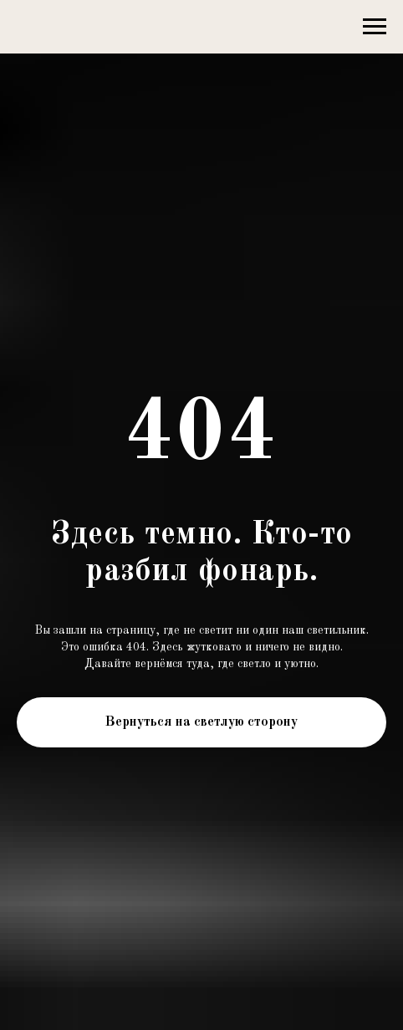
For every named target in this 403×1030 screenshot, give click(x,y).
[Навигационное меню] (374, 26)
